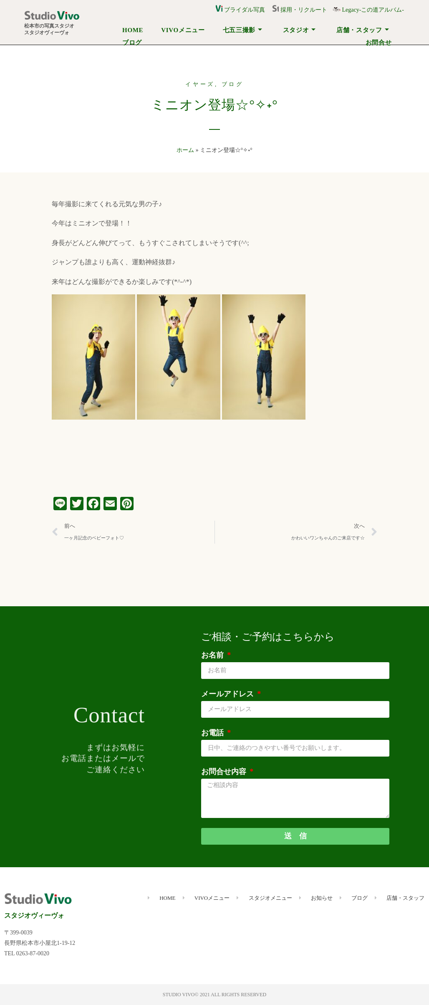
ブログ (132, 42)
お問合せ (379, 42)
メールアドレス (228, 694)
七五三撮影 (242, 30)
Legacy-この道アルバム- (368, 10)
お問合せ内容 (224, 771)
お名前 (213, 655)
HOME (132, 30)
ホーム (185, 150)
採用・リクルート (302, 10)
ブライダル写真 (240, 10)
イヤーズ (200, 84)
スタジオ (299, 30)
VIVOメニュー (182, 30)
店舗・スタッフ (362, 30)
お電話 (213, 733)
